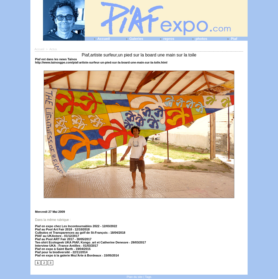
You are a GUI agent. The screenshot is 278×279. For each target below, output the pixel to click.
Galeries (133, 39)
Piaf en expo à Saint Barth (53, 249)
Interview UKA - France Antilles (57, 245)
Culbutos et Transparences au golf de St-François (70, 232)
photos (198, 39)
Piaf (231, 39)
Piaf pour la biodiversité (52, 252)
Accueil (101, 39)
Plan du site (134, 276)
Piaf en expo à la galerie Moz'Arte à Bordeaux (67, 255)
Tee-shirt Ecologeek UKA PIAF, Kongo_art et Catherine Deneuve (80, 242)
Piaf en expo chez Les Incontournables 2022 (66, 226)
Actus (53, 49)
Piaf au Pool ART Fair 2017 (54, 239)
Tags (148, 276)
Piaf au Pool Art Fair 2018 (53, 229)
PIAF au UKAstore (48, 235)
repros (166, 39)
